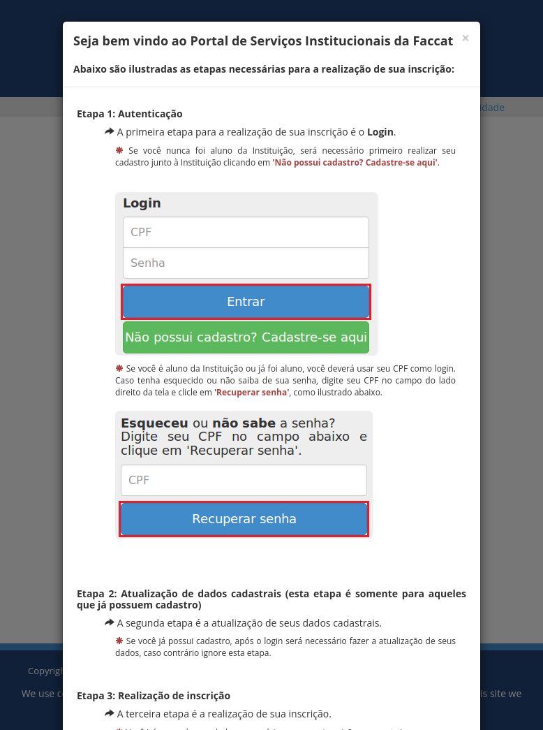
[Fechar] (465, 38)
